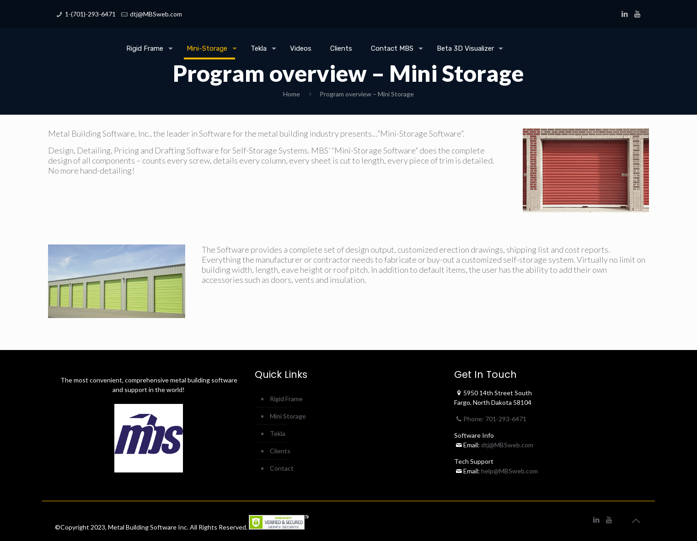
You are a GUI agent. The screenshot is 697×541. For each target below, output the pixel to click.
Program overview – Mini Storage (367, 94)
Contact (282, 468)
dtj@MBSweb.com (156, 14)
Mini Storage (288, 416)
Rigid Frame (286, 399)
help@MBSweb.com (509, 471)
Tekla (277, 433)
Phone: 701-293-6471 (490, 419)
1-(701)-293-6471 (90, 14)
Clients (280, 451)
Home (291, 94)
